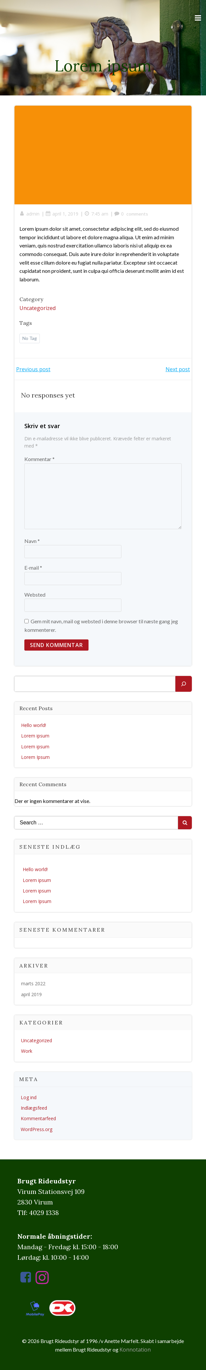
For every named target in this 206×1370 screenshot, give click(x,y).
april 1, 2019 (61, 214)
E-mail (33, 567)
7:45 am (96, 214)
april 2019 (31, 994)
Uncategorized (37, 308)
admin (29, 214)
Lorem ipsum (35, 736)
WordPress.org (36, 1129)
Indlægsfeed (34, 1108)
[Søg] (183, 684)
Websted (34, 594)
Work (26, 1051)
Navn (32, 541)
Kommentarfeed (38, 1118)
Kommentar (39, 459)
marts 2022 (33, 983)
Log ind (29, 1097)
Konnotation (135, 1349)
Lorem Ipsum (35, 757)
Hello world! (33, 725)
